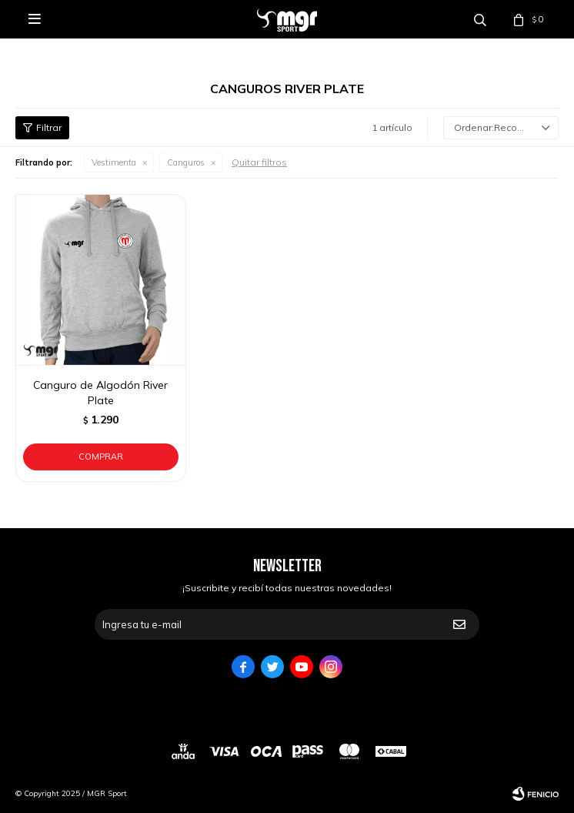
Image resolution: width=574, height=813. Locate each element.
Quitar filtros (259, 162)
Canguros (186, 162)
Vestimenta (114, 162)
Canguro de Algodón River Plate (100, 392)
